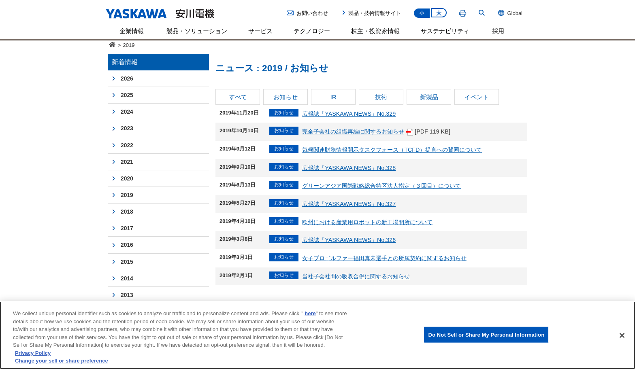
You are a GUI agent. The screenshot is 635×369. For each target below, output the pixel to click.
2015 (127, 262)
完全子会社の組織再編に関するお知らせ (357, 131)
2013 (127, 295)
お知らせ (285, 96)
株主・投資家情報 (375, 31)
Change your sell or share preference (61, 361)
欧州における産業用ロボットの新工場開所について (367, 222)
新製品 (429, 96)
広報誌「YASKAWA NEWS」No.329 (349, 113)
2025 (127, 95)
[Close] (622, 335)
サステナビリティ (445, 31)
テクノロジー (312, 31)
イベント (477, 96)
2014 (127, 278)
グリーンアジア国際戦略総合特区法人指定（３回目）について (381, 185)
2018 (127, 211)
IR (333, 96)
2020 (127, 178)
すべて (238, 96)
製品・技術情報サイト (374, 13)
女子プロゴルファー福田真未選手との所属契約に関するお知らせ (384, 258)
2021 (127, 162)
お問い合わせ (312, 13)
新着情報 (125, 62)
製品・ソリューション (196, 31)
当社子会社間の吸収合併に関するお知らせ (356, 276)
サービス (260, 31)
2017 (127, 228)
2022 (127, 145)
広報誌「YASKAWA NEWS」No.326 (349, 240)
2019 (127, 195)
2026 (127, 78)
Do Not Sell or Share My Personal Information (486, 334)
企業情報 (131, 31)
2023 (127, 128)
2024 (127, 111)
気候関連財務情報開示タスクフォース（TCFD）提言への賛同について (392, 149)
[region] (317, 335)
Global (510, 13)
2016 (127, 245)
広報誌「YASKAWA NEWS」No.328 (349, 168)
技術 (381, 96)
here (310, 313)
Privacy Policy (33, 353)
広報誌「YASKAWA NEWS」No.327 (349, 204)
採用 (498, 31)
